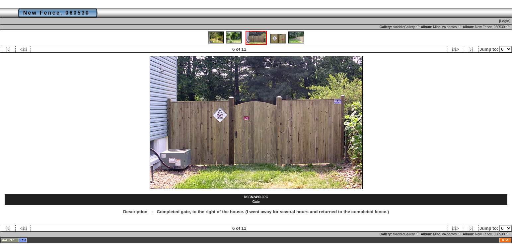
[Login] (504, 21)
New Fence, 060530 (492, 27)
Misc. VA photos (447, 27)
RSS (506, 240)
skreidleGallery (406, 27)
